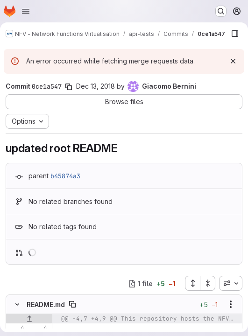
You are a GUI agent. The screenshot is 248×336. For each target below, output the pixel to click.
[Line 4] (16, 328)
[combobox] (230, 283)
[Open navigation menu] (25, 11)
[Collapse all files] (207, 283)
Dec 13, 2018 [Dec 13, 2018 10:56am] (95, 86)
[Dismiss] (233, 61)
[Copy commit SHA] (68, 86)
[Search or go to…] (221, 11)
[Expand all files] (192, 283)
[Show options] (230, 304)
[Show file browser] (234, 33)
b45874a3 (65, 176)
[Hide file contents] (17, 304)
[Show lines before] (29, 318)
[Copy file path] (72, 304)
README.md (46, 304)
